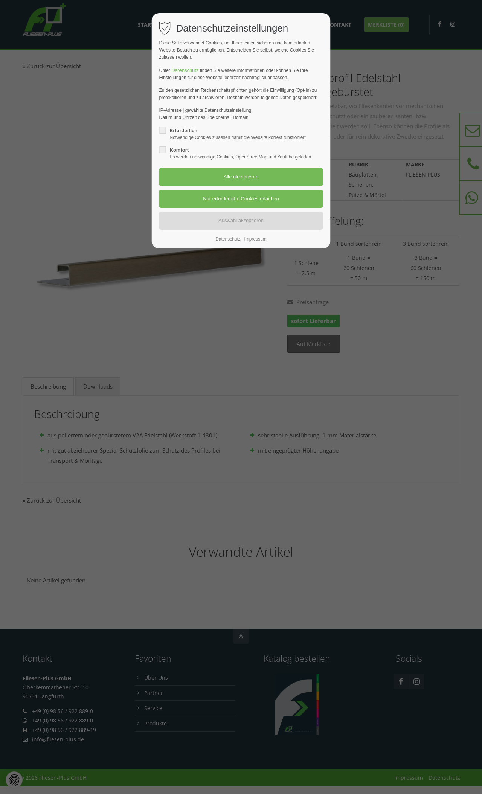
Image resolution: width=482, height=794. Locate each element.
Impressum (255, 239)
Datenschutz (184, 70)
